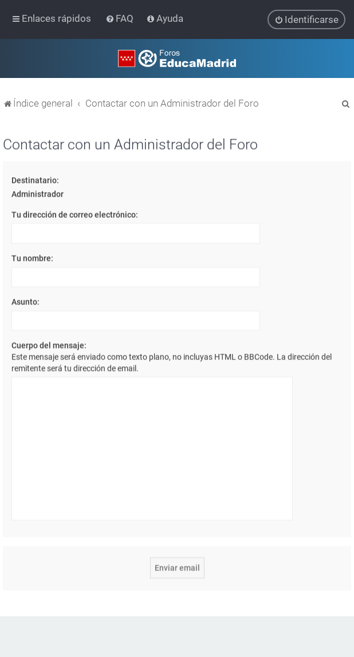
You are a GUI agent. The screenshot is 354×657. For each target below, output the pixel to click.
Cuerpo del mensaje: (48, 345)
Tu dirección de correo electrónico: (74, 213)
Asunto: (25, 301)
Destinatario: (35, 179)
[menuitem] (121, 18)
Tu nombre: (32, 257)
